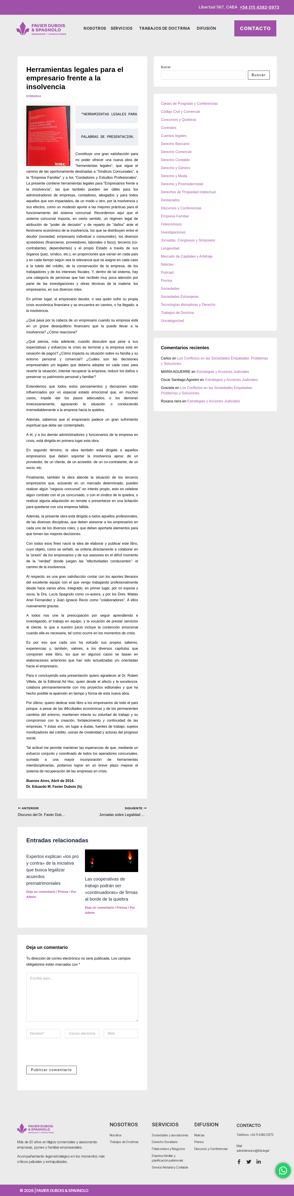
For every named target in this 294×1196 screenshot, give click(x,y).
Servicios (123, 28)
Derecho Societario (165, 1142)
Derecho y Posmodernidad (182, 184)
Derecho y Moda (174, 176)
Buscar (166, 67)
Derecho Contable (175, 160)
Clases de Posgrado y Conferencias (189, 103)
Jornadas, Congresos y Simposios (188, 240)
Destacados (170, 200)
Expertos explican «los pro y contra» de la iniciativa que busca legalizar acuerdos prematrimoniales (52, 870)
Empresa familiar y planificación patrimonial (167, 1158)
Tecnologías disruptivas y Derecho (188, 305)
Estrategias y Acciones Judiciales (223, 372)
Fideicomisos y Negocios (168, 1149)
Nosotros (95, 28)
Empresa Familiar (175, 216)
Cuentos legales (174, 136)
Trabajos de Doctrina (165, 28)
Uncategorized (172, 321)
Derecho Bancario (175, 144)
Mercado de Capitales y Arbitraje (187, 256)
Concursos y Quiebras (178, 120)
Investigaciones (173, 232)
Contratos (168, 128)
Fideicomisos (171, 224)
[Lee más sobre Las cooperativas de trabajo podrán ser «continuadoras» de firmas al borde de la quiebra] (111, 860)
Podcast (167, 272)
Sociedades (170, 288)
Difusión (207, 28)
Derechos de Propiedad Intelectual (188, 192)
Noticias (167, 264)
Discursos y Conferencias (181, 208)
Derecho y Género (175, 168)
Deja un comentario (40, 891)
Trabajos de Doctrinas (124, 1142)
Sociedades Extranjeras (180, 296)
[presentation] (60, 1055)
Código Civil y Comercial (180, 112)
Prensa (63, 891)
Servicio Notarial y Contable (170, 1167)
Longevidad (170, 248)
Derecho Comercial (176, 152)
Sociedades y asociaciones (170, 1135)
